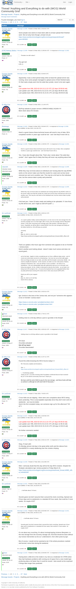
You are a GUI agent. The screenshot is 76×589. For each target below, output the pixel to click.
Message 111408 (22, 144)
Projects (16, 14)
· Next (25, 22)
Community (18, 2)
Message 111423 (22, 393)
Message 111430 (22, 462)
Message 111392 (64, 50)
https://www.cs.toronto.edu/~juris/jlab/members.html (36, 302)
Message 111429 (22, 440)
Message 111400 (22, 104)
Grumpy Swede (7, 29)
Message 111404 (22, 126)
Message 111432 (22, 510)
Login (70, 2)
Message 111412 (22, 291)
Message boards (7, 14)
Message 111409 (22, 166)
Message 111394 (22, 28)
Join (64, 2)
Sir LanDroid (6, 213)
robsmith (5, 167)
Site (28, 2)
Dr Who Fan (6, 104)
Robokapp (5, 126)
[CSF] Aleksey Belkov (9, 50)
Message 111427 (22, 415)
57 (21, 22)
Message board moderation (9, 16)
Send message (5, 40)
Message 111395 (22, 50)
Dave (5, 314)
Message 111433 (22, 552)
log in (23, 20)
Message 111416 (22, 313)
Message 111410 (22, 186)
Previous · (4, 22)
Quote (34, 44)
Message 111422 (22, 356)
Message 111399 (22, 73)
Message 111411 (22, 213)
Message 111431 (22, 483)
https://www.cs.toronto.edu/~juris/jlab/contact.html (35, 304)
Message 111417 (22, 329)
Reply (29, 44)
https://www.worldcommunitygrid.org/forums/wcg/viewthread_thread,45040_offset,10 (44, 369)
